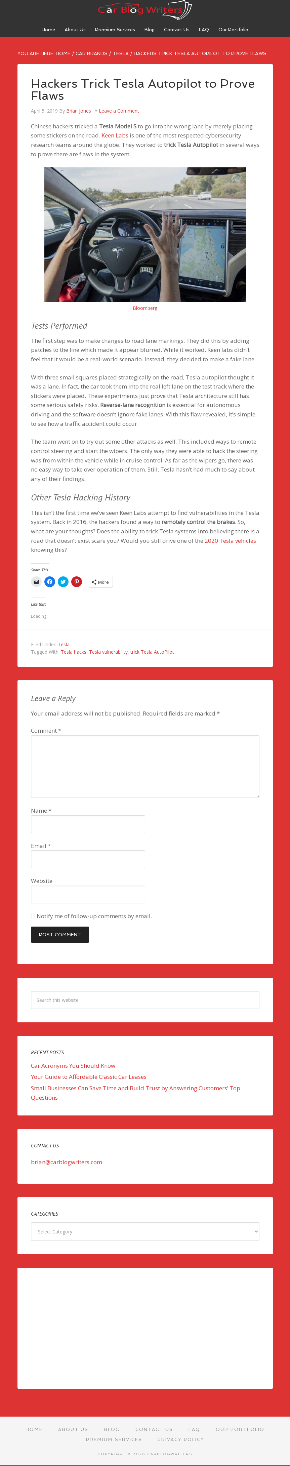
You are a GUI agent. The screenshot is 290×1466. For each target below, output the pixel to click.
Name (41, 810)
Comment (46, 730)
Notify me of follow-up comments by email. (94, 916)
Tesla (64, 644)
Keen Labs (114, 135)
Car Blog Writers (145, 10)
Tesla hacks (73, 652)
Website (41, 881)
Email (41, 846)
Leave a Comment (119, 111)
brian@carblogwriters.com (66, 1162)
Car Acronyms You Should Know (73, 1065)
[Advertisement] (145, 1328)
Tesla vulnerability (108, 652)
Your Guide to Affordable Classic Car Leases (89, 1077)
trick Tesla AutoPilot (152, 652)
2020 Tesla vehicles (230, 540)
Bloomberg (145, 308)
